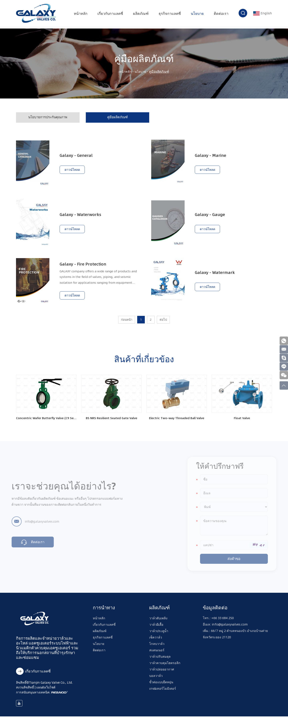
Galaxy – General (78, 156)
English (262, 14)
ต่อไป (165, 326)
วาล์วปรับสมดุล (160, 663)
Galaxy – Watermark (216, 276)
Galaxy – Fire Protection (85, 267)
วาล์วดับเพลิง (158, 625)
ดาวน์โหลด (73, 171)
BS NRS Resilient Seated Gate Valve (111, 425)
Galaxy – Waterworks (82, 216)
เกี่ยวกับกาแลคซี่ (109, 14)
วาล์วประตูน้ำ (158, 638)
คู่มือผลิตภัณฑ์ (159, 71)
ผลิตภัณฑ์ (140, 14)
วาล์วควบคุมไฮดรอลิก (164, 670)
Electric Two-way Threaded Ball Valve (176, 425)
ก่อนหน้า (125, 326)
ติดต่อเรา (220, 14)
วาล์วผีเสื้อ (156, 632)
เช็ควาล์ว (155, 644)
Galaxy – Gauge (211, 216)
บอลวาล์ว (156, 683)
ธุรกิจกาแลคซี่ (169, 14)
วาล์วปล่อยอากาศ (161, 676)
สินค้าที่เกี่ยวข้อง (144, 365)
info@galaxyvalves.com (37, 527)
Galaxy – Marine (212, 156)
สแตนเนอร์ (156, 657)
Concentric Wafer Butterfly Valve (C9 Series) (46, 425)
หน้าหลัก (80, 14)
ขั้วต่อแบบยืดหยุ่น (161, 689)
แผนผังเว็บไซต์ (46, 696)
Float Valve (242, 425)
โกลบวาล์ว (156, 651)
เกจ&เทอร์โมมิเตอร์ (162, 695)
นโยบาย (196, 14)
